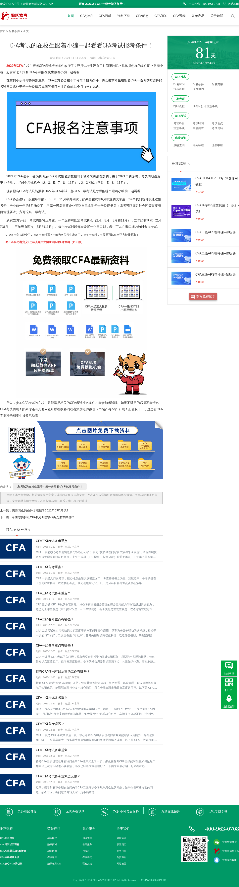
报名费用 (217, 84)
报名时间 (179, 84)
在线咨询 (87, 857)
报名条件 (14, 31)
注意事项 (179, 128)
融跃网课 (52, 850)
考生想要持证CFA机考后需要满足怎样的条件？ (43, 517)
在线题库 (52, 857)
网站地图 (231, 3)
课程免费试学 (205, 296)
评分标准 (198, 145)
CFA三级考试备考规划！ (53, 750)
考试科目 (179, 123)
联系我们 (121, 844)
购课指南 (87, 838)
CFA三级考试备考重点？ (53, 593)
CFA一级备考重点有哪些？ (55, 645)
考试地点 (217, 123)
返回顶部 (229, 706)
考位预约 (198, 89)
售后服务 (87, 844)
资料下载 (123, 16)
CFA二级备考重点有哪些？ (55, 619)
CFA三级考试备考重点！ (53, 541)
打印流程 (179, 106)
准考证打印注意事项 (205, 106)
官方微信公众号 (226, 851)
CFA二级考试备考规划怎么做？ (58, 776)
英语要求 (198, 128)
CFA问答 (161, 16)
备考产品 (198, 16)
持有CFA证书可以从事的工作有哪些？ (63, 671)
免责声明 (121, 857)
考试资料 (217, 128)
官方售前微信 (225, 842)
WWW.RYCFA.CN (107, 880)
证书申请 (217, 145)
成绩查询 (180, 137)
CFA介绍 (86, 16)
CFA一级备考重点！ (50, 567)
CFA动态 (142, 16)
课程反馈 (87, 863)
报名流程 (179, 89)
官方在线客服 (225, 860)
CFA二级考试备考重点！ (53, 697)
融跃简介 (121, 838)
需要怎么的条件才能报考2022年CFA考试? (40, 510)
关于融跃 (216, 16)
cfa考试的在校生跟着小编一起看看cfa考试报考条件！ (50, 486)
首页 (71, 16)
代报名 (86, 850)
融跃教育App (54, 863)
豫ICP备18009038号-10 (153, 880)
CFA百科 (105, 16)
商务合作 (121, 850)
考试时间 (198, 123)
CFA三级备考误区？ (50, 724)
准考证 (180, 98)
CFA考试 (180, 116)
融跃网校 (52, 838)
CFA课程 (179, 16)
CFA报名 (180, 76)
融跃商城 (52, 844)
